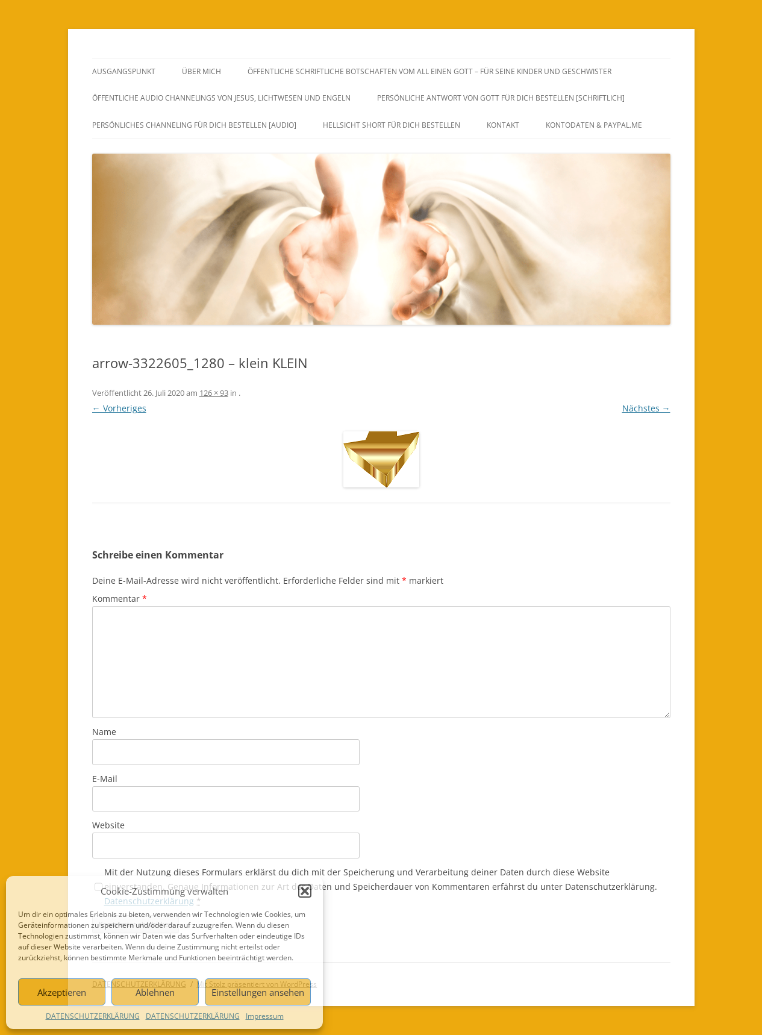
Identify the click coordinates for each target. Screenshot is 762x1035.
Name (104, 731)
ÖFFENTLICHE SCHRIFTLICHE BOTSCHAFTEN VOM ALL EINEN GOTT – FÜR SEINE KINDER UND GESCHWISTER (429, 71)
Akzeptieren (61, 992)
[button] (305, 891)
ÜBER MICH (201, 71)
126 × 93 (213, 392)
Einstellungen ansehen (257, 992)
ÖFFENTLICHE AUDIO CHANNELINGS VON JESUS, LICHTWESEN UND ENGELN (221, 98)
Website (108, 825)
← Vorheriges (119, 408)
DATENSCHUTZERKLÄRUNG (93, 1016)
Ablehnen (155, 992)
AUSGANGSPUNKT (123, 71)
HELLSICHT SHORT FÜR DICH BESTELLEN (391, 125)
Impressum (265, 1016)
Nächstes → (646, 408)
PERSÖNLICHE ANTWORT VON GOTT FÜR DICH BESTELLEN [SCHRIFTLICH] (501, 98)
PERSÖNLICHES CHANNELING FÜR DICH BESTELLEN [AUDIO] (194, 125)
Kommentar (119, 598)
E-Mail (104, 778)
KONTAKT (503, 125)
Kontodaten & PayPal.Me (594, 125)
